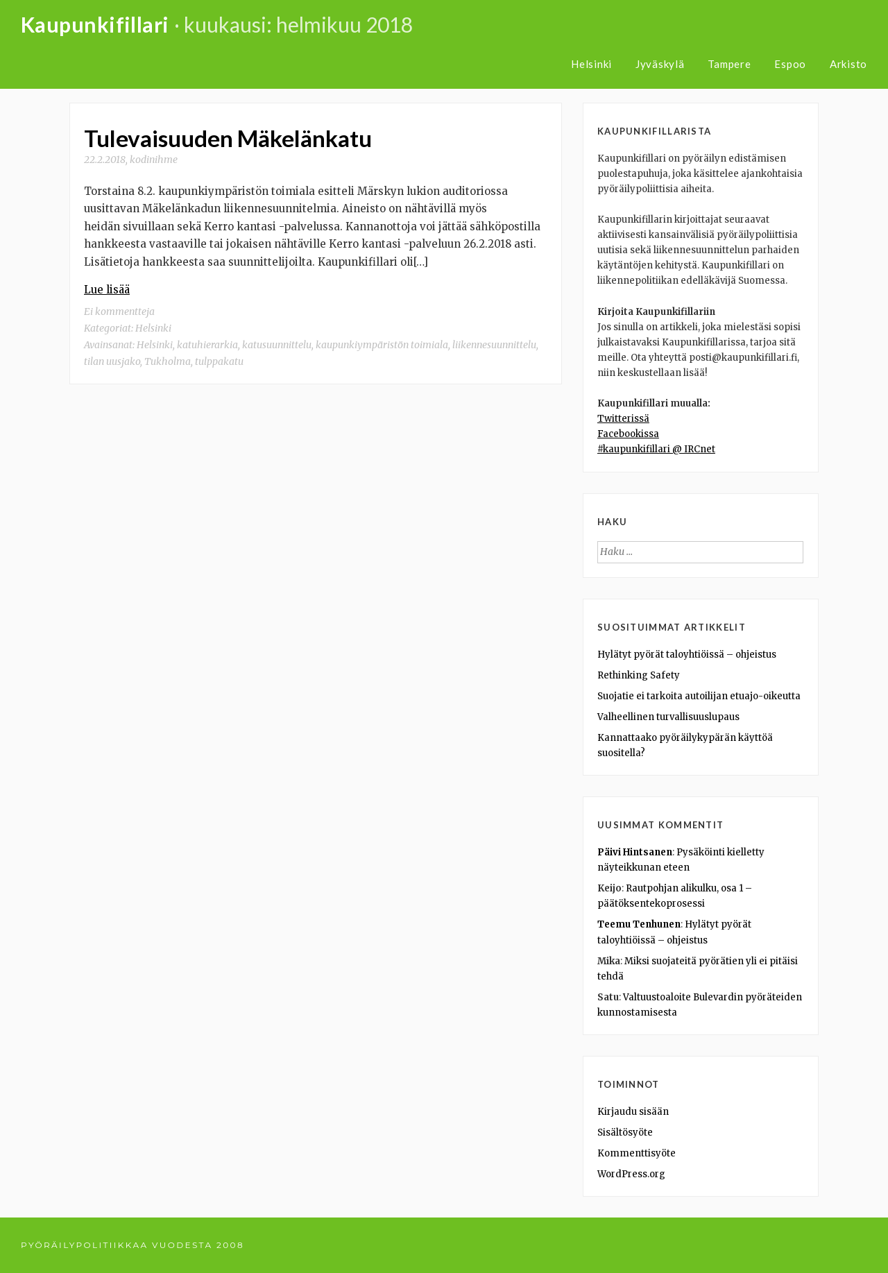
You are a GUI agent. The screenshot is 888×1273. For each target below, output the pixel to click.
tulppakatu (219, 361)
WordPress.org (631, 1174)
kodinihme (154, 159)
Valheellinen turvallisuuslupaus (668, 717)
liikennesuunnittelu (494, 345)
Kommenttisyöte (636, 1153)
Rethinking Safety (638, 675)
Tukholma (167, 361)
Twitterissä (623, 419)
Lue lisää (107, 289)
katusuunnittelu (276, 345)
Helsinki (591, 64)
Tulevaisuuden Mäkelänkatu (228, 138)
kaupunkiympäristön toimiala (382, 345)
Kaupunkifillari (95, 24)
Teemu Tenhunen (639, 924)
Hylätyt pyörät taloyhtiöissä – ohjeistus (686, 654)
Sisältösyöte (625, 1132)
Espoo (790, 64)
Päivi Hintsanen (634, 852)
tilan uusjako (112, 361)
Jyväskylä (660, 64)
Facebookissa (628, 434)
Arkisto (848, 64)
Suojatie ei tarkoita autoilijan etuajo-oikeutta (699, 696)
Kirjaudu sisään (633, 1112)
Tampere (729, 64)
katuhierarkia (207, 345)
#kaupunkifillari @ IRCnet (656, 449)
